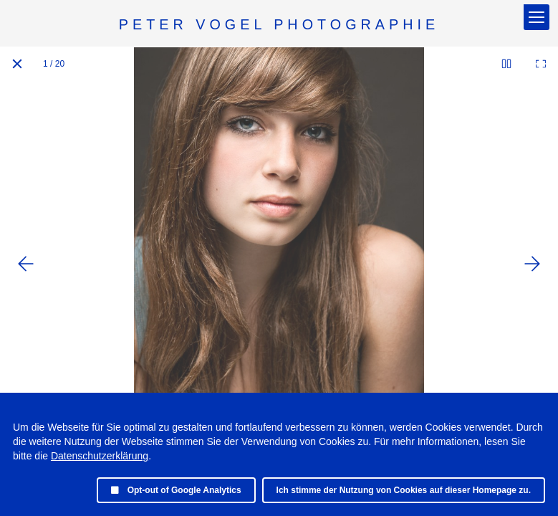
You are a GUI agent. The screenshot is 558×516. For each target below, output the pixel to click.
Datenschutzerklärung (99, 456)
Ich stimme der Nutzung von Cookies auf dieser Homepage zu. (403, 490)
